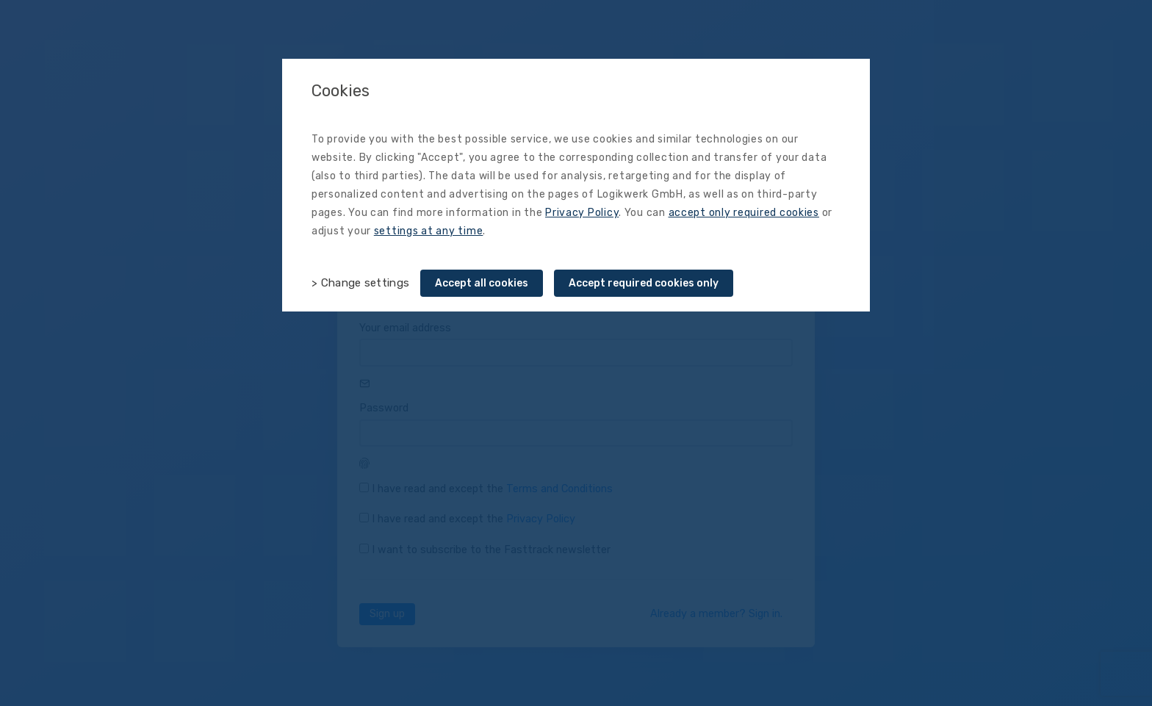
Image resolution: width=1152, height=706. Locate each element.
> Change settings (360, 282)
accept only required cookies (744, 212)
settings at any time (428, 231)
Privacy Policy (582, 212)
